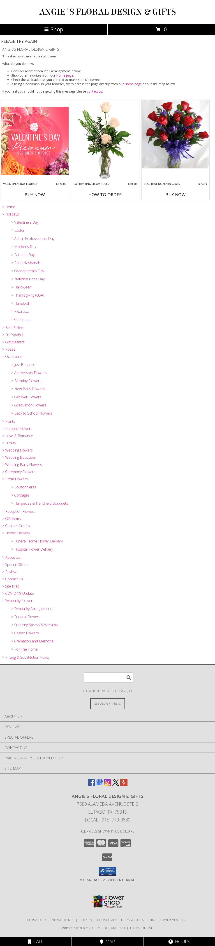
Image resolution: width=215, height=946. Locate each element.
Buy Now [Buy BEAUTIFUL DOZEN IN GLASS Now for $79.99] (175, 194)
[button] (107, 871)
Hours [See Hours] (179, 942)
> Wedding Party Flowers (22, 464)
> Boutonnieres (23, 487)
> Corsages (20, 495)
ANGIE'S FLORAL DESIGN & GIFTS (107, 12)
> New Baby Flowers (28, 388)
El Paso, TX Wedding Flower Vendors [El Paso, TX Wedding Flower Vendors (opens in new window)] (154, 920)
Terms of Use (141, 928)
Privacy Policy (75, 928)
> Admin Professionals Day (32, 238)
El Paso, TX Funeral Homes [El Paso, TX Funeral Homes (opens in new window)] (51, 920)
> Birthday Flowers (26, 380)
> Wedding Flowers (17, 450)
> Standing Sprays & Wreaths (34, 624)
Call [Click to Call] (35, 942)
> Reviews (10, 571)
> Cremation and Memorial (32, 641)
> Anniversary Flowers (29, 372)
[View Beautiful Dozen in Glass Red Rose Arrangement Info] (175, 134)
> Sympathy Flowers (18, 600)
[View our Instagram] (107, 784)
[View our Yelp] (123, 784)
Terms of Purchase (109, 928)
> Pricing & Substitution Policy (25, 657)
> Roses (8, 349)
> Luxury (9, 442)
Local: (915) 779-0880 (107, 820)
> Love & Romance (17, 435)
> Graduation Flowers (28, 405)
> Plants (8, 421)
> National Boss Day (27, 279)
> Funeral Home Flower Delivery (37, 541)
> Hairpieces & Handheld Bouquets (39, 503)
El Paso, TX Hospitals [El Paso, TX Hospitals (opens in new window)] (98, 920)
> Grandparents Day (27, 270)
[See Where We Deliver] (107, 703)
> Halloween (21, 287)
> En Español (12, 334)
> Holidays (10, 214)
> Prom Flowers (15, 478)
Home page (64, 75)
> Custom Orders (16, 525)
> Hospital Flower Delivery (32, 549)
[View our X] (115, 784)
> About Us (11, 557)
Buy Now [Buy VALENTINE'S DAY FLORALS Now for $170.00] (35, 194)
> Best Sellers (13, 327)
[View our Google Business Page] (99, 784)
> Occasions (12, 356)
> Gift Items (11, 518)
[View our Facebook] (91, 784)
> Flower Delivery (16, 533)
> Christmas (20, 319)
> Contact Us (12, 578)
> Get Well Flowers (26, 397)
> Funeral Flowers (25, 616)
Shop (53, 29)
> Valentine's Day (25, 222)
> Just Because (23, 364)
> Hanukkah (20, 303)
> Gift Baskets (13, 342)
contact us (94, 91)
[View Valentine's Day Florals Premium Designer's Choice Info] (35, 140)
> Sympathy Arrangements (32, 608)
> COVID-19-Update (18, 593)
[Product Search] (108, 677)
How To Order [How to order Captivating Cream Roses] (105, 194)
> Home (8, 206)
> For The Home (24, 649)
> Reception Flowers (18, 511)
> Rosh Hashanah (25, 262)
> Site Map (10, 586)
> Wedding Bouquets (19, 457)
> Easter (18, 230)
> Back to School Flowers (31, 413)
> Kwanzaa (20, 311)
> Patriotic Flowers (17, 428)
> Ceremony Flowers (18, 471)
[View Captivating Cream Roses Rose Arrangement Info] (105, 141)
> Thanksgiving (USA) (27, 295)
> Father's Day (23, 254)
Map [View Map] (107, 942)
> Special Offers (15, 564)
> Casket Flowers (25, 633)
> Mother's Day (23, 246)
